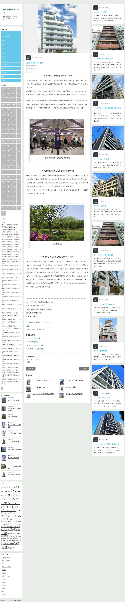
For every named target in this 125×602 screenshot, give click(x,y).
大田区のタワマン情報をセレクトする (11, 281)
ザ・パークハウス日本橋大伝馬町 (43, 394)
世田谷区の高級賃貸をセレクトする (11, 229)
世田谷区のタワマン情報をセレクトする (11, 301)
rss (2, 388)
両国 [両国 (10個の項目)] (9, 527)
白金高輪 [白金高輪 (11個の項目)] (8, 540)
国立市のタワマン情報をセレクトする (11, 285)
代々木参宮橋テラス (39, 387)
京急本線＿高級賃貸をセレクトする (11, 326)
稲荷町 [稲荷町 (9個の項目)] (14, 540)
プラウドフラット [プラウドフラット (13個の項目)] (11, 521)
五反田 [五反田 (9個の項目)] (13, 527)
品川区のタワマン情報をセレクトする (11, 266)
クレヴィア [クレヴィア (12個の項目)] (9, 487)
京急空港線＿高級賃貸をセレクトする (11, 337)
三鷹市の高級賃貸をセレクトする (11, 246)
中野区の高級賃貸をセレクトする (11, 234)
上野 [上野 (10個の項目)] (6, 527)
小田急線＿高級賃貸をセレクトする (11, 379)
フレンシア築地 (71, 387)
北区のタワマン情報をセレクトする (11, 277)
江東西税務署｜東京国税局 (35, 329)
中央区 (4, 40)
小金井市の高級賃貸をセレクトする (11, 249)
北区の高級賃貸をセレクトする (10, 254)
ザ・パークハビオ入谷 (101, 159)
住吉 (27, 326)
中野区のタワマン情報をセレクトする (11, 309)
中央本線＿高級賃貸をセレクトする (11, 319)
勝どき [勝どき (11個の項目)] (12, 536)
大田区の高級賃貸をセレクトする (11, 244)
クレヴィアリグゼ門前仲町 (74, 394)
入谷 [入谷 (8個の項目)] (19, 530)
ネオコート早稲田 (12, 416)
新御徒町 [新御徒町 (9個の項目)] (3, 538)
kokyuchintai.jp (32, 356)
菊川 (29, 362)
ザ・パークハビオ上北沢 (102, 397)
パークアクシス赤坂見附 (14, 449)
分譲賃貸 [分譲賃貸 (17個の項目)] (10, 533)
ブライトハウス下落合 (40, 380)
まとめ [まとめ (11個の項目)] (3, 487)
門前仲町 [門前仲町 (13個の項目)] (10, 544)
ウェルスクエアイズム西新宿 (75, 380)
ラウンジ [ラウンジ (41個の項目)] (12, 524)
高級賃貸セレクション (6, 600)
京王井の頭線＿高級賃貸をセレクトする (11, 356)
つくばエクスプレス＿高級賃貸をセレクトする (11, 329)
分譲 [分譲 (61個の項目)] (4, 533)
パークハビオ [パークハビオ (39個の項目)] (8, 510)
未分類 (4, 72)
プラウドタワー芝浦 (13, 400)
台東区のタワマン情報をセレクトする (11, 274)
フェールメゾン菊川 (35, 338)
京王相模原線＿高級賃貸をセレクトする (11, 360)
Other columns (6, 33)
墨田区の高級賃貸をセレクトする (11, 241)
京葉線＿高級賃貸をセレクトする (11, 370)
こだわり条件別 (6, 36)
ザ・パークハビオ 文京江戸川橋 (14, 409)
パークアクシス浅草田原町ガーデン (14, 467)
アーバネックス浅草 (13, 458)
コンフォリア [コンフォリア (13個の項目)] (15, 495)
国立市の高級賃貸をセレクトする (11, 256)
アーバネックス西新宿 (14, 474)
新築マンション (6, 68)
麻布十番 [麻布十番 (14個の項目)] (11, 548)
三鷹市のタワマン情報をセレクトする (11, 297)
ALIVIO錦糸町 (33, 342)
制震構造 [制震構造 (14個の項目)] (6, 536)
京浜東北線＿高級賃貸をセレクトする (11, 352)
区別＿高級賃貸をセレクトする (10, 224)
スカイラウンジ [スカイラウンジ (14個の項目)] (6, 499)
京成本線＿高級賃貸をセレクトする (11, 348)
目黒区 (4, 80)
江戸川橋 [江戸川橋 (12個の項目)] (13, 538)
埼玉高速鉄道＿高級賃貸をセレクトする (11, 375)
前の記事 (31, 368)
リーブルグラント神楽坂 (14, 433)
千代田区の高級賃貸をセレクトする (11, 227)
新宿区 (4, 44)
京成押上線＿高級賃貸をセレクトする (11, 345)
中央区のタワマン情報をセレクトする (11, 305)
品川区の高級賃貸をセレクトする (11, 239)
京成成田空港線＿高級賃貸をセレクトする (11, 341)
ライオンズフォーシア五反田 (14, 426)
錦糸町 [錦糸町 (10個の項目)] (5, 544)
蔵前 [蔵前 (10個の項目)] (17, 540)
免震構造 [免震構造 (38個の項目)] (13, 529)
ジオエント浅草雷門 (100, 351)
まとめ (4, 60)
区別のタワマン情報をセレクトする (11, 259)
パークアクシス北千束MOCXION (105, 304)
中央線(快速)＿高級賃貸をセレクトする (11, 333)
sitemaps (4, 384)
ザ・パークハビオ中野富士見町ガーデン (107, 444)
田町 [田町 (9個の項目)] (4, 540)
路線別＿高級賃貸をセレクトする (11, 313)
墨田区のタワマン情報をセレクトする (11, 270)
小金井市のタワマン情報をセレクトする (11, 293)
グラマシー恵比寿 (100, 206)
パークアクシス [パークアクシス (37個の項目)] (10, 507)
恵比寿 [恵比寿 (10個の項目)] (19, 536)
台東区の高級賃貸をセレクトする (11, 232)
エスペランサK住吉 (32, 302)
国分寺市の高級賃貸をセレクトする (11, 251)
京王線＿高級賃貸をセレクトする (11, 367)
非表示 (33, 68)
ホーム (3, 222)
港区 (3, 56)
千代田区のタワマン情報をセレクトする (11, 262)
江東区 (4, 48)
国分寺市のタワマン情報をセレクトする (11, 289)
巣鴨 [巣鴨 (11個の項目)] (15, 536)
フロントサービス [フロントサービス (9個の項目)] (13, 519)
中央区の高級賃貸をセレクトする (11, 237)
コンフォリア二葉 (100, 12)
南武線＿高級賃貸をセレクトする (11, 381)
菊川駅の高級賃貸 (32, 322)
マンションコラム (7, 64)
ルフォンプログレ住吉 (35, 345)
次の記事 (83, 368)
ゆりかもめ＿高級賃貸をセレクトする (11, 322)
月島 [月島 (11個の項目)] (8, 538)
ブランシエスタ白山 (13, 441)
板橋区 (4, 76)
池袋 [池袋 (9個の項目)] (17, 538)
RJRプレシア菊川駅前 (35, 349)
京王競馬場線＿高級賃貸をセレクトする (11, 364)
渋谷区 (4, 52)
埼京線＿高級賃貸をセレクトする (11, 372)
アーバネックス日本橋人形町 (103, 59)
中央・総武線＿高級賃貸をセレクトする (11, 316)
